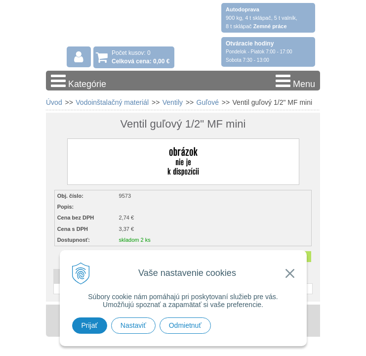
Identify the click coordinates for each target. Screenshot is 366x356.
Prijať (89, 325)
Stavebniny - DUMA (132, 35)
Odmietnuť (185, 325)
